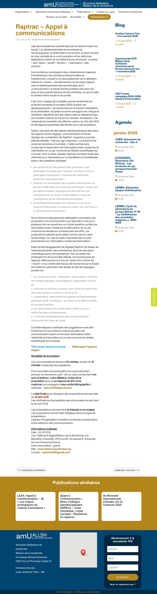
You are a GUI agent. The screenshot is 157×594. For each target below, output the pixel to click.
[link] (78, 6)
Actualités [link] (119, 45)
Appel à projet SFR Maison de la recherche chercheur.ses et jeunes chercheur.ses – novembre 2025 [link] (127, 65)
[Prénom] (122, 549)
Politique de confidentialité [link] (87, 592)
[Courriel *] (122, 567)
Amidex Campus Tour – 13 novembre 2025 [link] (127, 34)
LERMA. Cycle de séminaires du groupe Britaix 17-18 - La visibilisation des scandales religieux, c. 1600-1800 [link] (127, 214)
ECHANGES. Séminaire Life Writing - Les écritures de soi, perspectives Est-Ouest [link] (126, 165)
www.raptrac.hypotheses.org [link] (54, 449)
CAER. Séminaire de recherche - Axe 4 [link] (128, 141)
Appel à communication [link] (46, 39)
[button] (24, 12)
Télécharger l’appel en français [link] (48, 347)
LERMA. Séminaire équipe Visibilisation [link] (128, 189)
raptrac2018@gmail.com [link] (58, 388)
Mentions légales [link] (65, 592)
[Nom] (122, 558)
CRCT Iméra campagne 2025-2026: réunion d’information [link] (128, 96)
